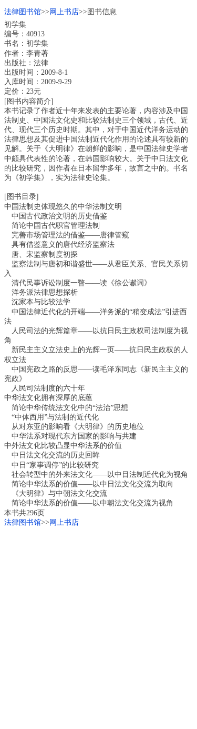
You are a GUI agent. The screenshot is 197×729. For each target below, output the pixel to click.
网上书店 (64, 12)
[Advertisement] (98, 626)
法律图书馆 (22, 12)
